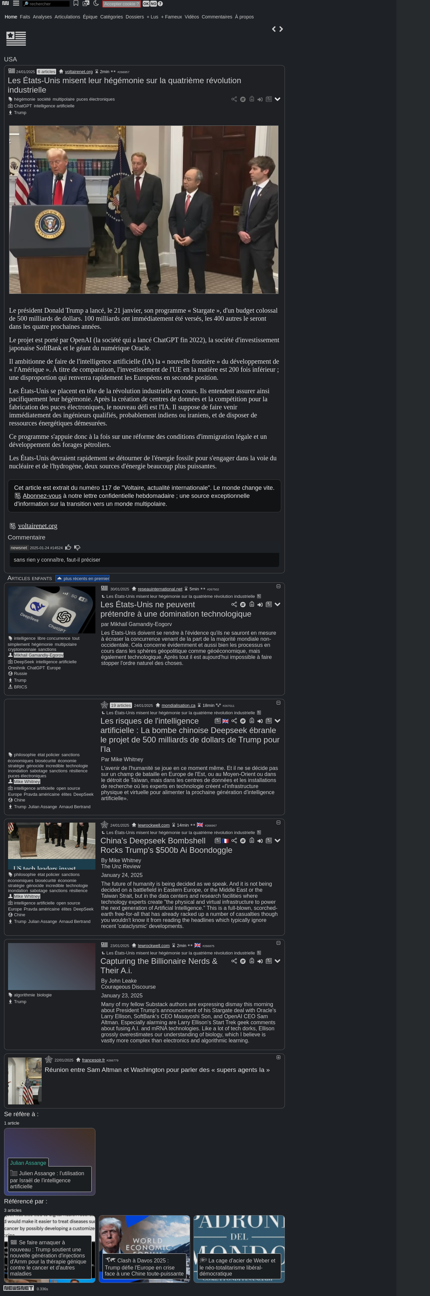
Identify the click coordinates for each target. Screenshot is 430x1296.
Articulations (67, 16)
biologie (44, 994)
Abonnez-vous (42, 496)
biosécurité (45, 760)
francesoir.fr (93, 1059)
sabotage (39, 770)
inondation (18, 770)
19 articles (121, 705)
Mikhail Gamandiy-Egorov (38, 655)
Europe (54, 667)
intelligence (25, 638)
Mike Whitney (27, 781)
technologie (77, 765)
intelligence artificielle (54, 105)
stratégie (16, 765)
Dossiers (135, 16)
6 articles (46, 71)
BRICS (20, 686)
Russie (20, 673)
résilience (78, 770)
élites (66, 794)
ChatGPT (23, 105)
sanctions (47, 649)
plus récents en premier (83, 578)
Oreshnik (16, 667)
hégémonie (24, 99)
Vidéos (192, 16)
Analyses (42, 16)
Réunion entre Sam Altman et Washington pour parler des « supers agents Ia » (157, 1069)
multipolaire (64, 99)
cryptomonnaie (22, 649)
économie (67, 760)
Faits (25, 16)
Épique (90, 16)
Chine (19, 799)
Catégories (111, 16)
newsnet (19, 547)
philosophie (25, 754)
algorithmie (24, 994)
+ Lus (153, 16)
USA (10, 59)
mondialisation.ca (178, 705)
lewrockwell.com (154, 825)
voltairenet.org (79, 71)
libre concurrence (53, 638)
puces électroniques (96, 99)
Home (11, 16)
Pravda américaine (42, 794)
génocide (35, 765)
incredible (55, 765)
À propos (244, 16)
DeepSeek (24, 661)
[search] (46, 4)
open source (68, 788)
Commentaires (217, 16)
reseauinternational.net (160, 588)
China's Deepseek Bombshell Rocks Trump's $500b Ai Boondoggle (166, 845)
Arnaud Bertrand (75, 806)
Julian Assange (42, 806)
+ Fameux (171, 16)
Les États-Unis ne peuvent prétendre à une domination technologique (176, 609)
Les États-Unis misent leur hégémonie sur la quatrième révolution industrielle (177, 596)
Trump (20, 112)
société (44, 99)
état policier (48, 754)
